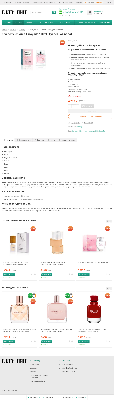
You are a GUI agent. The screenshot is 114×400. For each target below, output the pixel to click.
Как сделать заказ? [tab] (67, 140)
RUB (109, 2)
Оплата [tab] (51, 140)
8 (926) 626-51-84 (71, 11)
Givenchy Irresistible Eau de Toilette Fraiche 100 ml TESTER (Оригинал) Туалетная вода (19, 330)
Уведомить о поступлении (90, 116)
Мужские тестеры (64, 22)
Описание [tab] (8, 140)
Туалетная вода (89, 131)
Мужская (49, 22)
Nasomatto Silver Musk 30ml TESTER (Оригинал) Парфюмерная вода (15, 263)
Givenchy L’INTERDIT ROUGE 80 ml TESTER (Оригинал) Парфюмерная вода (92, 330)
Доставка (17, 2)
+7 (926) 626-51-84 (68, 364)
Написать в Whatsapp (67, 9)
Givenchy (79, 127)
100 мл (80, 131)
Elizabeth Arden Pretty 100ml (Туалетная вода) (94, 262)
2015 (96, 131)
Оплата (26, 2)
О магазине (7, 2)
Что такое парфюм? (66, 2)
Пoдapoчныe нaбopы (86, 22)
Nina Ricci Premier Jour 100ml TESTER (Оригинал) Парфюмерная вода (53, 263)
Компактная (104, 22)
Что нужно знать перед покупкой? (43, 2)
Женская (18, 22)
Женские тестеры (33, 22)
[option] (19, 252)
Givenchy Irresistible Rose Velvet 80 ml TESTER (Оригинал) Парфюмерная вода (56, 330)
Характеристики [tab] (24, 140)
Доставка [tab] (39, 140)
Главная (7, 22)
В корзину (9, 274)
